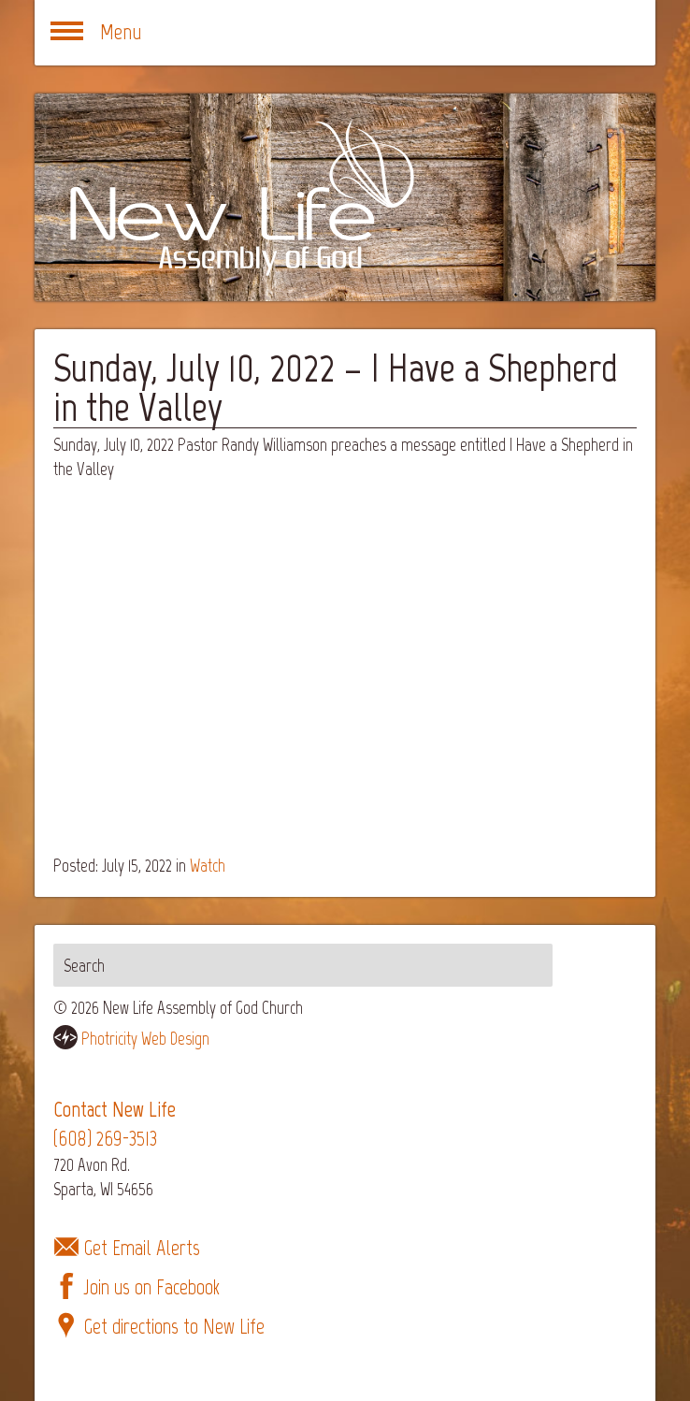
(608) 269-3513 (105, 1138)
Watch (207, 865)
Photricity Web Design (145, 1038)
